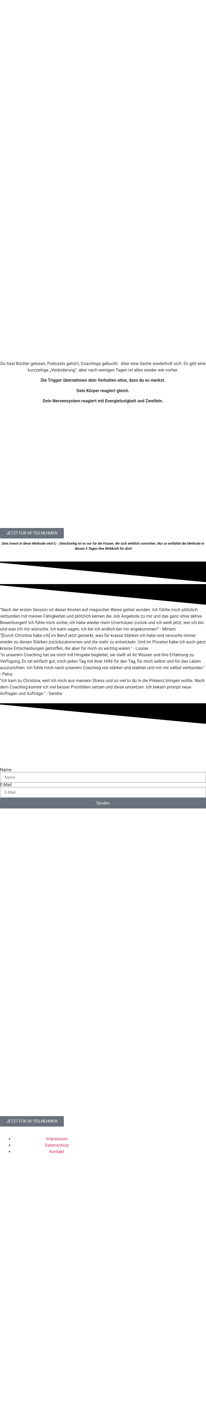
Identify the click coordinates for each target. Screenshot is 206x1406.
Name (6, 928)
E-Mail (6, 943)
